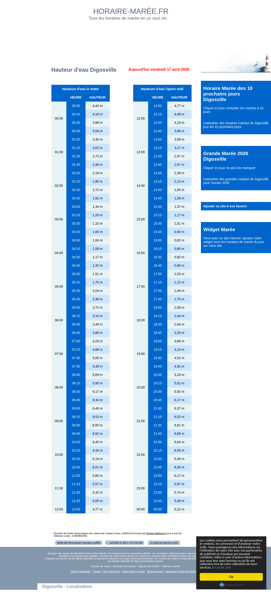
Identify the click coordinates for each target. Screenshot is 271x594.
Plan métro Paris (112, 571)
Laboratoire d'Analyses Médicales (182, 571)
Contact (97, 571)
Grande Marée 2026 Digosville (225, 156)
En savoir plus (225, 567)
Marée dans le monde (133, 571)
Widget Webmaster (81, 571)
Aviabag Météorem (156, 533)
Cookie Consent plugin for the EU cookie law (231, 584)
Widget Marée (219, 229)
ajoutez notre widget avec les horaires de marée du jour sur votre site (233, 242)
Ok (231, 576)
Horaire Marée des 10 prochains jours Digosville (228, 93)
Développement (155, 571)
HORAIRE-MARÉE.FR (131, 11)
